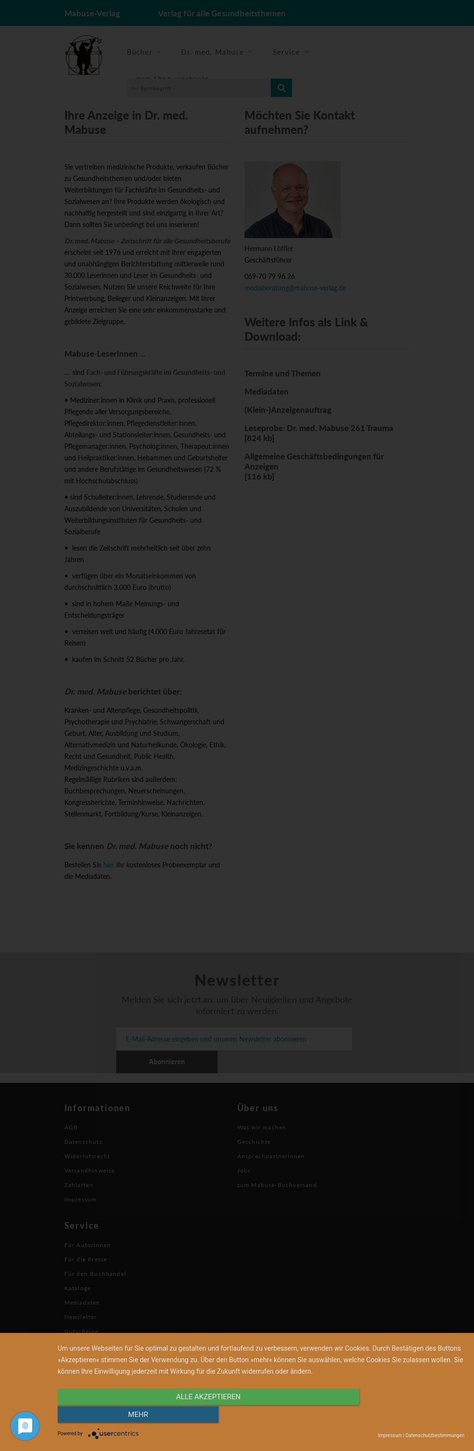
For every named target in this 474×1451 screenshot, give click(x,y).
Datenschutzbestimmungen (434, 1435)
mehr (403, 1416)
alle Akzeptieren (200, 1416)
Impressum (390, 1435)
